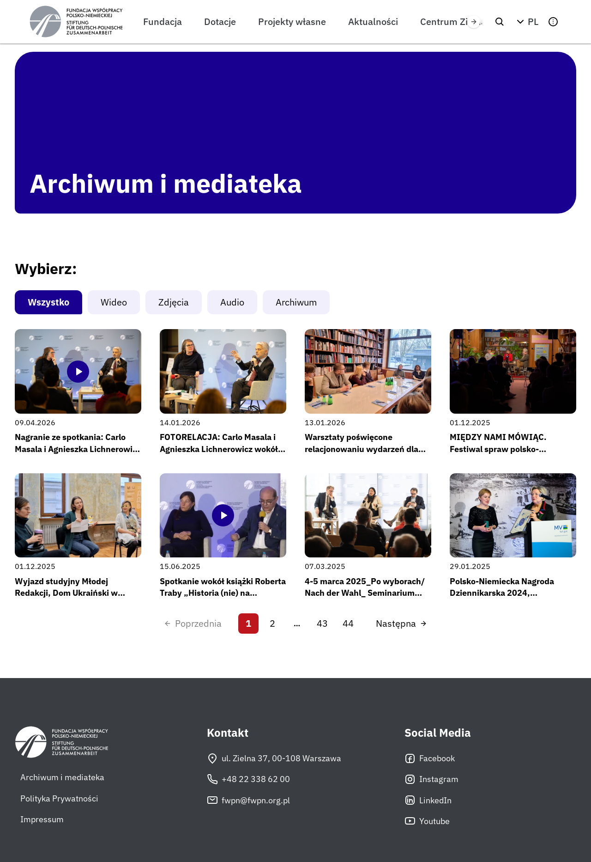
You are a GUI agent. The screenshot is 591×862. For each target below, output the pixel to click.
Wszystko (48, 302)
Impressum (42, 819)
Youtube (427, 820)
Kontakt (227, 733)
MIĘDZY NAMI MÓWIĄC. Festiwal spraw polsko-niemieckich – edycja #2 (498, 448)
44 (348, 623)
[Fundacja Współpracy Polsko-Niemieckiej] (76, 22)
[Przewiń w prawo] (473, 21)
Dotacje (220, 21)
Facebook (429, 758)
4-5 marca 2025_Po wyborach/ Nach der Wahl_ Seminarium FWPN (365, 593)
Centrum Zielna (453, 21)
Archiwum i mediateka (62, 777)
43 (322, 623)
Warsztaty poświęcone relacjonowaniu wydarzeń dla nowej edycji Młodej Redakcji (361, 448)
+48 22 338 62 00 (248, 779)
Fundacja (162, 21)
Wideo (114, 302)
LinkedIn (428, 800)
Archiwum (296, 302)
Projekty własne (292, 21)
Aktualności (373, 21)
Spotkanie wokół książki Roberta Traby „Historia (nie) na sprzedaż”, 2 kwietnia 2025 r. (223, 593)
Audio (232, 302)
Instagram (431, 779)
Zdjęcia (173, 302)
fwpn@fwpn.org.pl (248, 800)
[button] (526, 21)
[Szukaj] (499, 21)
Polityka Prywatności (59, 798)
